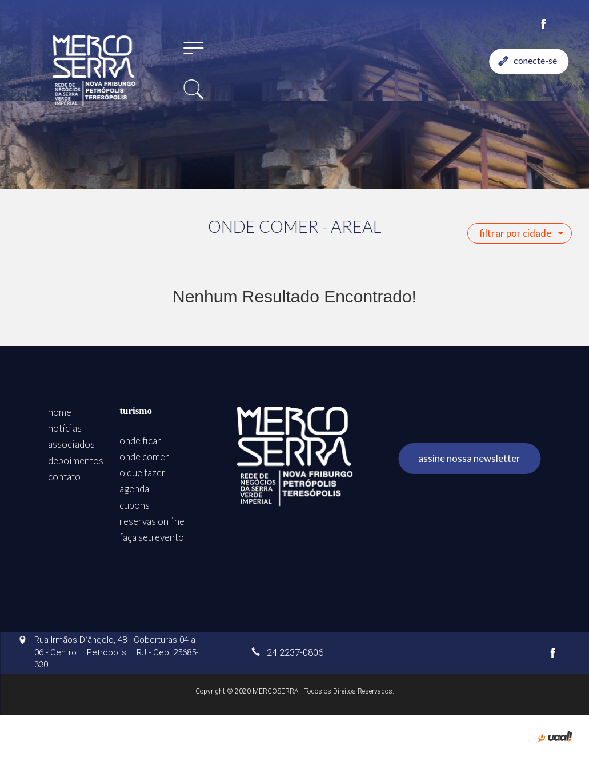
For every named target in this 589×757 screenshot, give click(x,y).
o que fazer (142, 473)
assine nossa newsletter (469, 458)
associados (71, 444)
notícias (65, 428)
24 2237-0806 (287, 652)
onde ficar (140, 441)
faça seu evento (151, 537)
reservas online (152, 521)
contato (64, 477)
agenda (134, 489)
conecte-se (528, 60)
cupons (134, 505)
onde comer (144, 457)
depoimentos (75, 461)
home (59, 412)
